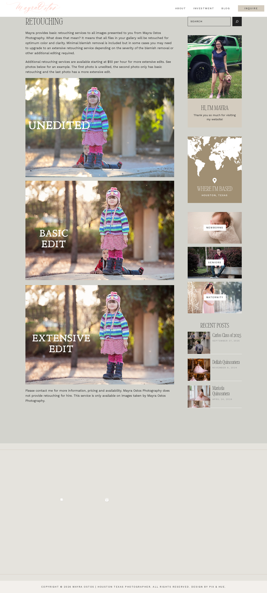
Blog (225, 8)
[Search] (237, 21)
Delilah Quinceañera (226, 362)
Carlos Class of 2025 (226, 335)
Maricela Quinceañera (221, 391)
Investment (203, 8)
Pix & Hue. (217, 586)
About (180, 8)
